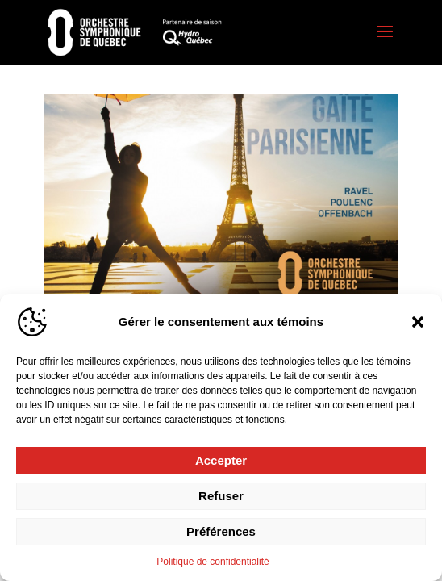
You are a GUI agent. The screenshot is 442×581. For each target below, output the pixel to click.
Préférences (221, 531)
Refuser (221, 496)
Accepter (221, 460)
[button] (418, 322)
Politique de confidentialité (212, 561)
